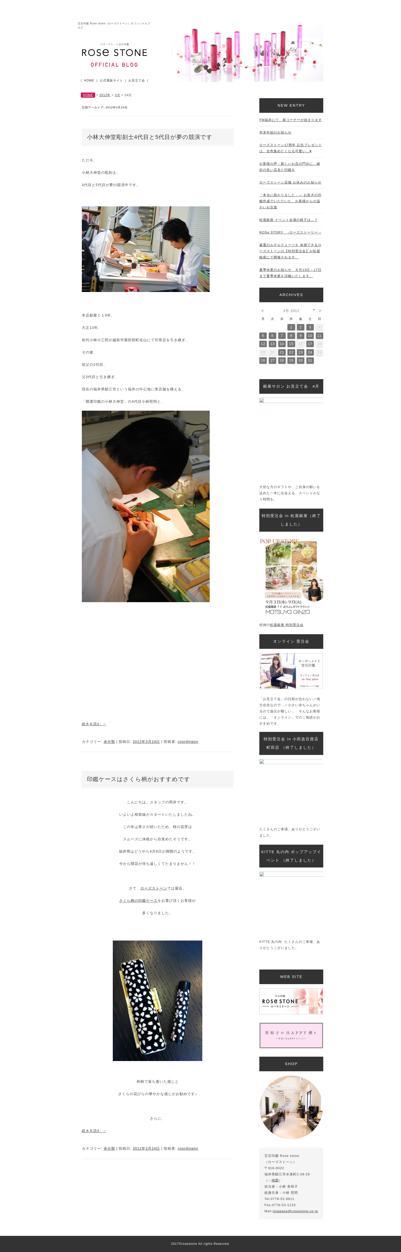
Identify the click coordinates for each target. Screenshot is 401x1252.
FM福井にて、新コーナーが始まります (290, 120)
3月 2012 (291, 311)
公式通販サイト (111, 80)
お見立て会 (136, 80)
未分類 (109, 742)
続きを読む (94, 724)
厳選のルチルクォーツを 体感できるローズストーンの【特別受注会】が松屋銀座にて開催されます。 (290, 251)
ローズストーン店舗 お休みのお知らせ (290, 182)
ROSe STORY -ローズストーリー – (290, 232)
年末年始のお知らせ (275, 132)
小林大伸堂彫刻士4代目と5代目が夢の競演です (150, 137)
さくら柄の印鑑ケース (138, 900)
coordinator (188, 742)
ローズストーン (153, 888)
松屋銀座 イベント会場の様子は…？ (288, 220)
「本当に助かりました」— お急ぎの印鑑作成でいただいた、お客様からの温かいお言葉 (290, 201)
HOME (89, 80)
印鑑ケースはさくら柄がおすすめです (138, 779)
